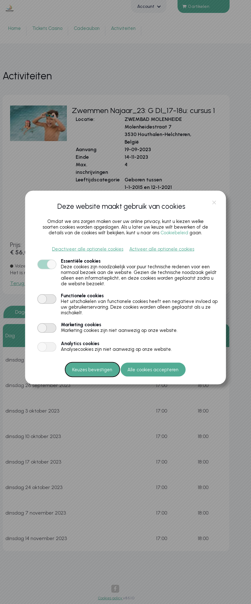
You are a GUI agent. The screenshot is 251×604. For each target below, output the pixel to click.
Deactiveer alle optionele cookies (87, 249)
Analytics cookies (80, 343)
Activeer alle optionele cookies (161, 249)
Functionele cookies (82, 296)
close (214, 203)
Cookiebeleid (174, 233)
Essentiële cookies (81, 261)
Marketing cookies (81, 325)
